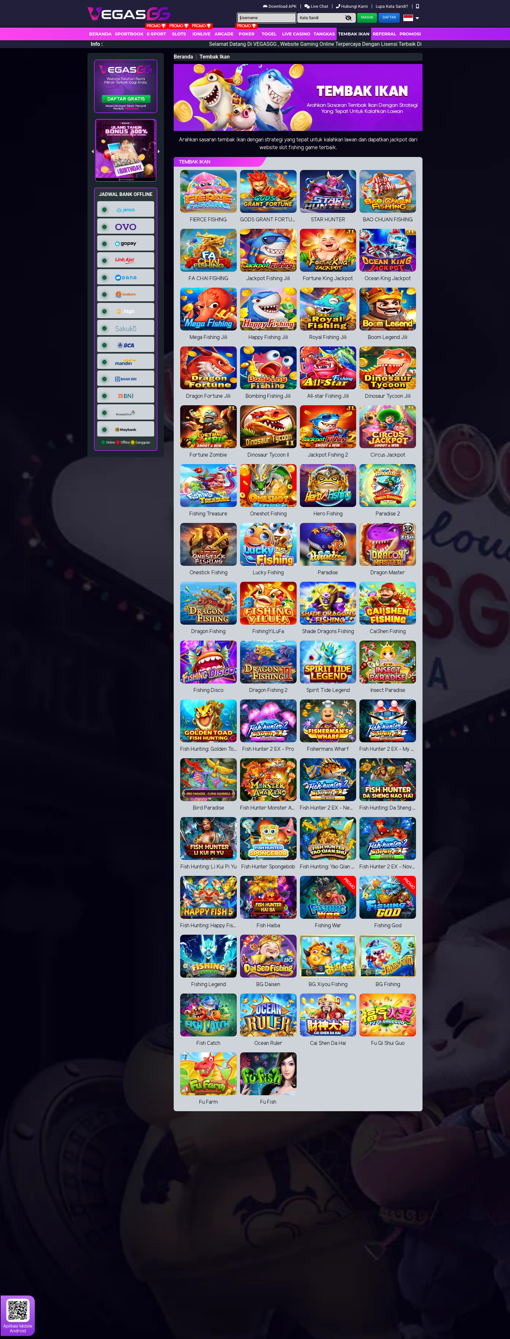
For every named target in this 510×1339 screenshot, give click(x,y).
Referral (384, 33)
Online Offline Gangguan (125, 442)
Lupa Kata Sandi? (392, 6)
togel (269, 33)
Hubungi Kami (352, 6)
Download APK (280, 6)
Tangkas (324, 33)
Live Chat (316, 6)
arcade (224, 33)
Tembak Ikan (353, 33)
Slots (179, 33)
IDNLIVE (202, 33)
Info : (97, 44)
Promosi (410, 33)
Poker (246, 33)
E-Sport (156, 33)
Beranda (100, 33)
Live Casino (296, 33)
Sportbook (129, 33)
